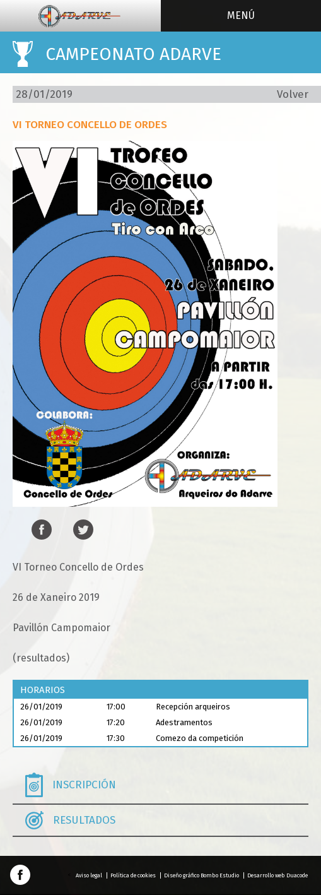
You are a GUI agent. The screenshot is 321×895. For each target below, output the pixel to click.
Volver (292, 94)
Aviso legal (89, 875)
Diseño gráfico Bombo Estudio (201, 875)
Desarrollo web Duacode (277, 875)
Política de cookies (133, 875)
